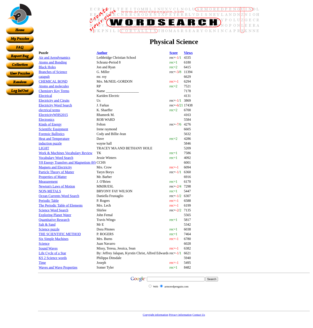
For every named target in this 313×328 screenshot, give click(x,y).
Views (188, 53)
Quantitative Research (54, 220)
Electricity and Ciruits (54, 100)
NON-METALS (50, 191)
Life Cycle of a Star (52, 253)
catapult (44, 76)
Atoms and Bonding (53, 62)
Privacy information (180, 314)
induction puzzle (50, 143)
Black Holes (47, 67)
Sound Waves (48, 248)
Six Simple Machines (53, 239)
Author (102, 53)
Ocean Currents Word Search (59, 196)
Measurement (48, 181)
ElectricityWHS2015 (53, 115)
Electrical (45, 96)
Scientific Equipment (53, 129)
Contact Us (198, 314)
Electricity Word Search (55, 105)
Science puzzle (49, 229)
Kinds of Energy (50, 124)
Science (44, 243)
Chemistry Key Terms (54, 91)
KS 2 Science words (53, 258)
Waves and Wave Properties (58, 267)
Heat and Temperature (54, 138)
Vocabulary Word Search (56, 158)
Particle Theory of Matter (56, 172)
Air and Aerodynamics (54, 57)
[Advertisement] (19, 160)
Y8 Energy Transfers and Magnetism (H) (67, 162)
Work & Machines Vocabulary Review (65, 153)
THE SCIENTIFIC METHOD (60, 234)
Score (174, 53)
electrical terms (49, 110)
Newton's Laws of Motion (57, 186)
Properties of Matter (53, 177)
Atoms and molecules (54, 86)
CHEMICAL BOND (53, 81)
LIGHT (44, 148)
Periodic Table (49, 200)
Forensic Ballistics (52, 134)
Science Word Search (53, 210)
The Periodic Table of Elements (61, 205)
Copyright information (155, 314)
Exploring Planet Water (55, 215)
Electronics (46, 119)
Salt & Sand (47, 224)
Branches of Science (53, 72)
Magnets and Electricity (55, 167)
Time (42, 262)
